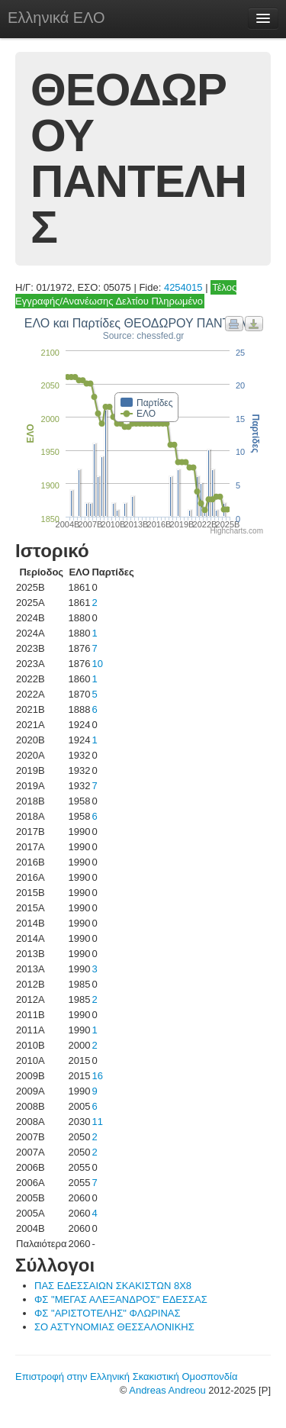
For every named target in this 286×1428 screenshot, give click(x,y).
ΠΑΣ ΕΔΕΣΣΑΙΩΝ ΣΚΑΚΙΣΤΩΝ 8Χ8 (112, 1285)
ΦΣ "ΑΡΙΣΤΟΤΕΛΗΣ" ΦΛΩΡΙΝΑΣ (107, 1313)
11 (97, 1121)
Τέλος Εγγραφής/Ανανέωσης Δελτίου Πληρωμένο (125, 294)
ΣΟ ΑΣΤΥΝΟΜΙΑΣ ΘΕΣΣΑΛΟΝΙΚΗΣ (114, 1327)
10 (97, 663)
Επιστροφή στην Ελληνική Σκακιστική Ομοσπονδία (126, 1376)
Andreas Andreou (167, 1390)
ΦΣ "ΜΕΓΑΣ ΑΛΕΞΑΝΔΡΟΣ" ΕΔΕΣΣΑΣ (120, 1299)
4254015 (183, 287)
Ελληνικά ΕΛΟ (56, 17)
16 (97, 1075)
